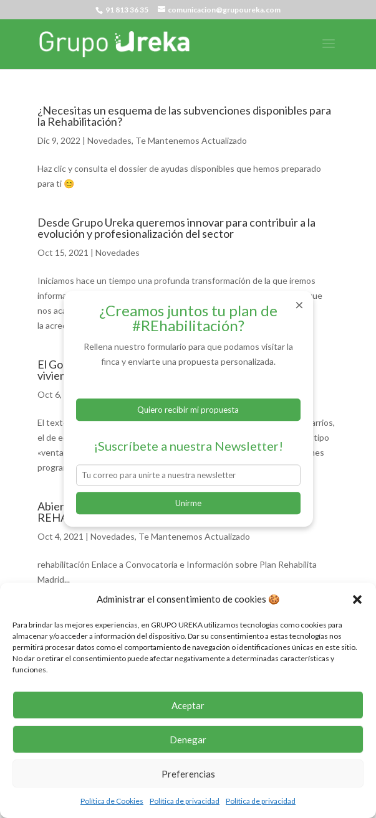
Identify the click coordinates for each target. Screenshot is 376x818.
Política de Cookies (111, 801)
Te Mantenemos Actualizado (191, 140)
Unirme (188, 504)
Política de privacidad (184, 801)
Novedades (109, 140)
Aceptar (188, 705)
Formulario (188, 385)
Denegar (188, 739)
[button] (357, 599)
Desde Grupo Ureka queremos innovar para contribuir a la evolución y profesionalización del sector (176, 227)
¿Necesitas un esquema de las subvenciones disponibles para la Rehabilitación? (184, 115)
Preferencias (188, 773)
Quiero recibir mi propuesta (188, 410)
